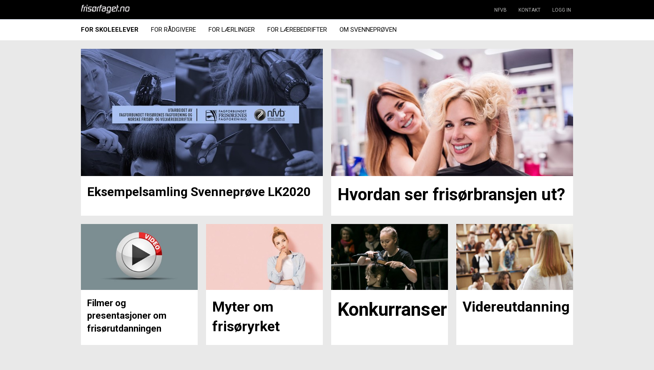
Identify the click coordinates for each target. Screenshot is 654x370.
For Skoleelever (109, 29)
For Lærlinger (232, 29)
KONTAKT (529, 10)
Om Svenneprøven (368, 29)
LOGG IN (561, 10)
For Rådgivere (173, 29)
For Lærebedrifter (297, 29)
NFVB (500, 10)
